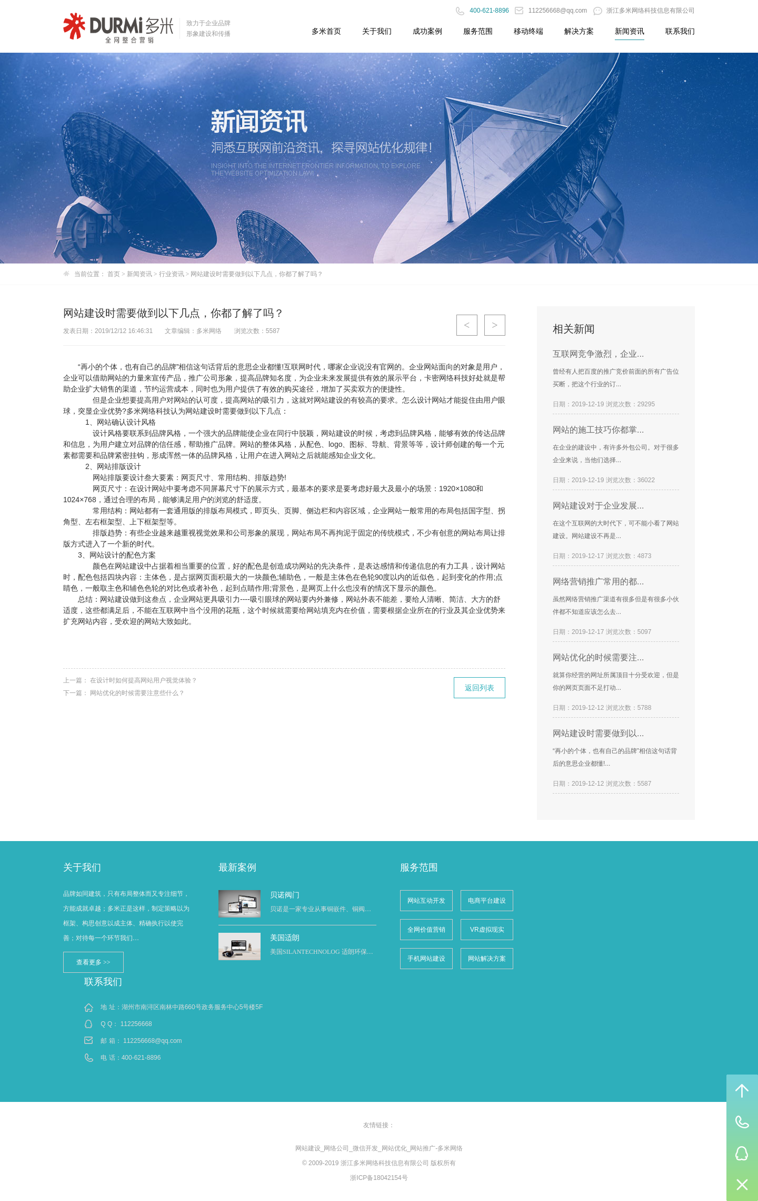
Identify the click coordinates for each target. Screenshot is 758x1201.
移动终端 (528, 31)
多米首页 (326, 31)
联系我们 (680, 31)
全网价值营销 (426, 929)
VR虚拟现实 (487, 929)
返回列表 (479, 688)
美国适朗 (285, 937)
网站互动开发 (426, 900)
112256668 (136, 1024)
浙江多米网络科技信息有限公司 (644, 10)
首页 (113, 274)
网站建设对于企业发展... (598, 505)
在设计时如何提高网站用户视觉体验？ (143, 680)
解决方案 (579, 31)
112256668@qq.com (552, 10)
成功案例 (427, 31)
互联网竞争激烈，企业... (598, 353)
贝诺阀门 (285, 895)
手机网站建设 (426, 958)
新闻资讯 (629, 31)
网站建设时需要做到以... (598, 733)
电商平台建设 (487, 900)
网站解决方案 (487, 958)
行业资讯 (171, 274)
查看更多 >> (93, 962)
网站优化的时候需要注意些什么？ (137, 693)
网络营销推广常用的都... (598, 581)
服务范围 (478, 31)
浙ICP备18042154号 (378, 1178)
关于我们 (377, 31)
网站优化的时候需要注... (598, 657)
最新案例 (237, 867)
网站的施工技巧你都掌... (598, 429)
